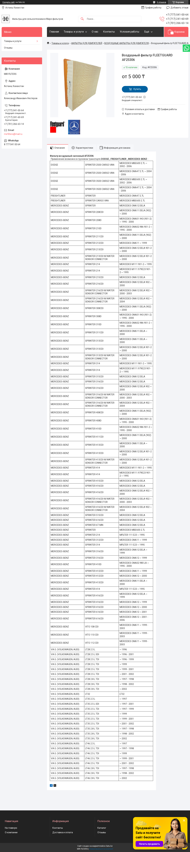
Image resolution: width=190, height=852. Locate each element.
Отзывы (8, 47)
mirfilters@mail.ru (13, 134)
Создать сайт (8, 2)
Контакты (109, 31)
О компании (11, 832)
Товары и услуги (74, 31)
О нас (95, 31)
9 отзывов (161, 2)
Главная (54, 31)
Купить (137, 89)
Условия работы (129, 31)
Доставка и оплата (62, 832)
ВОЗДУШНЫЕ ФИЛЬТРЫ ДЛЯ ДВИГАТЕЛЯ (126, 43)
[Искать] (82, 19)
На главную (11, 828)
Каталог (101, 828)
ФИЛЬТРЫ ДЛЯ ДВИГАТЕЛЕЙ (86, 43)
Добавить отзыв (179, 7)
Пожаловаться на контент (101, 849)
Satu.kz (109, 846)
